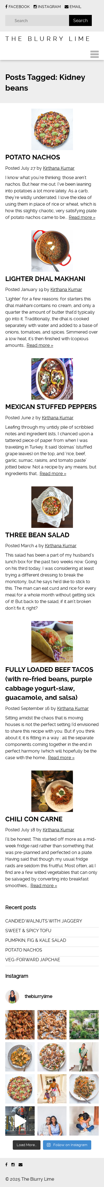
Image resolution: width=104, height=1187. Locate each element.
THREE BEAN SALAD (37, 535)
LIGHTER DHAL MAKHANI (45, 279)
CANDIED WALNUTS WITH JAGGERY (43, 921)
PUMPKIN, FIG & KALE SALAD (35, 940)
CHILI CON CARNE (33, 819)
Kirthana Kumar (59, 168)
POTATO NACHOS (32, 157)
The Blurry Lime (48, 38)
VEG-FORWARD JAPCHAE (32, 959)
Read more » (82, 217)
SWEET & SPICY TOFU (28, 930)
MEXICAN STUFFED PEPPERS (51, 407)
